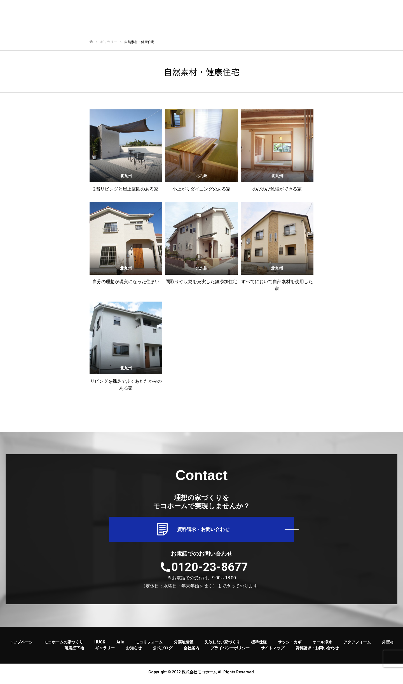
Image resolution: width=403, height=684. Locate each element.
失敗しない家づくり (222, 645)
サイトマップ (272, 651)
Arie (120, 645)
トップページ (21, 645)
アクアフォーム (357, 645)
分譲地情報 (183, 645)
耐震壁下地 (74, 651)
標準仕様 (259, 645)
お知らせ (134, 651)
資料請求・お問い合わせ (201, 531)
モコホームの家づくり (63, 645)
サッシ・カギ (289, 645)
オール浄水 (322, 645)
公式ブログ (162, 651)
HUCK (99, 645)
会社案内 (191, 651)
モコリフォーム (149, 645)
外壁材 (388, 645)
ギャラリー (105, 651)
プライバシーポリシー (230, 651)
